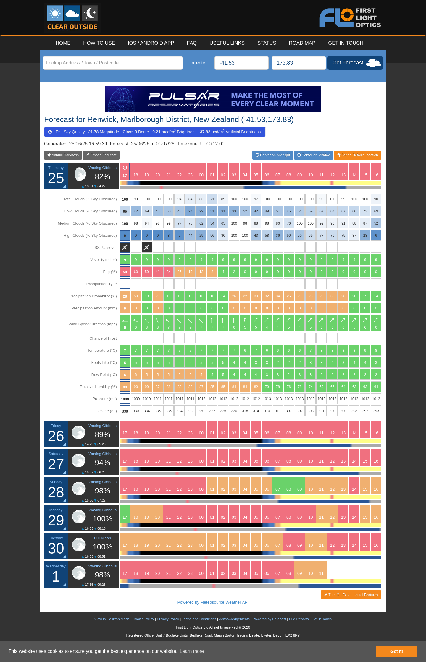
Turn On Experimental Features (351, 595)
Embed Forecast (101, 155)
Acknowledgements (234, 619)
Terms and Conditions (199, 619)
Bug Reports (299, 619)
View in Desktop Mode (112, 619)
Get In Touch (322, 619)
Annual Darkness (63, 155)
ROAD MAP (302, 43)
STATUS (266, 43)
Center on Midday (313, 155)
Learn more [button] (192, 651)
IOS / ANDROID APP (151, 43)
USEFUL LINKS (227, 43)
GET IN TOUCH (345, 43)
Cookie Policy (143, 619)
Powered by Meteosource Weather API (213, 602)
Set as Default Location (357, 155)
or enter (199, 62)
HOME (63, 43)
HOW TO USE (99, 43)
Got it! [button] (396, 651)
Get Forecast (348, 63)
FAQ (192, 43)
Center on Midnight (273, 155)
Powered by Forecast (269, 619)
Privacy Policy (168, 619)
